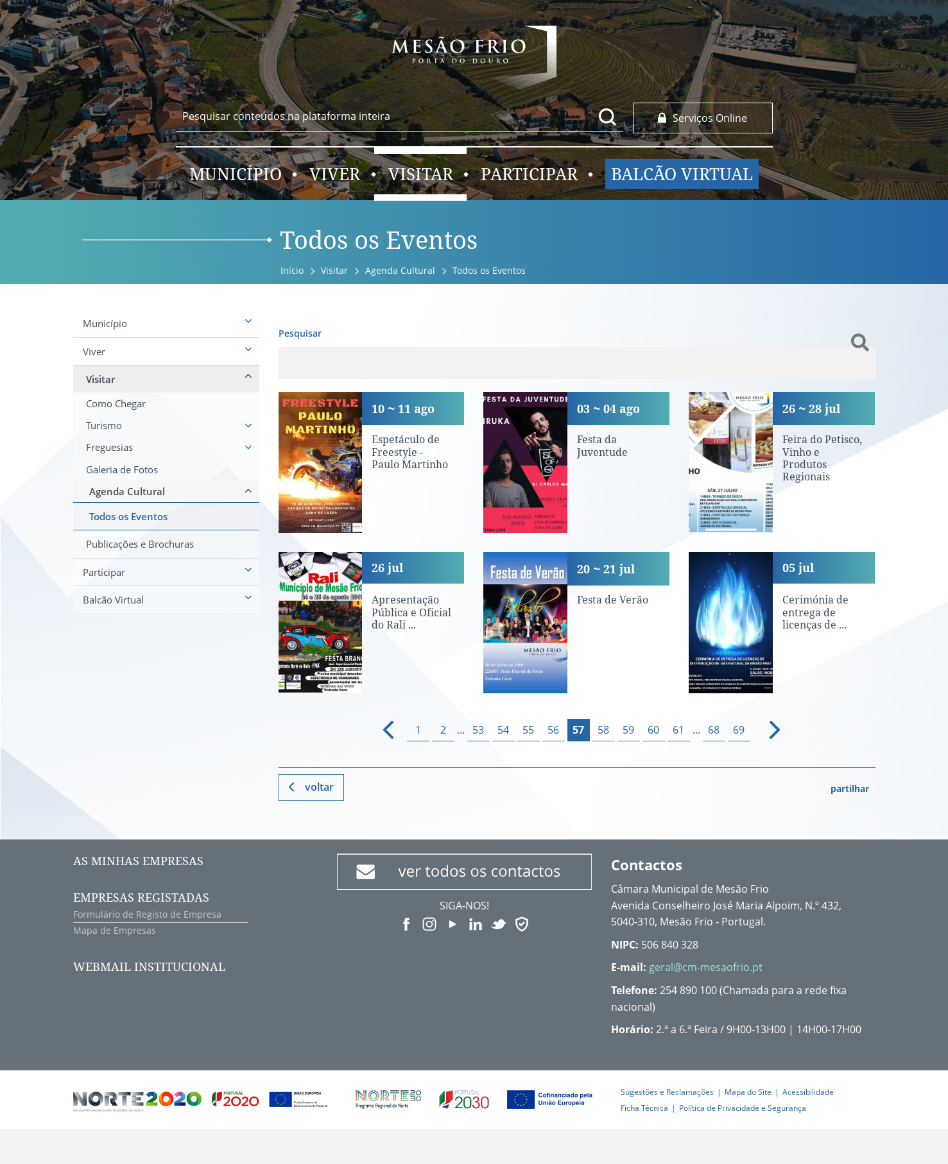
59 (628, 730)
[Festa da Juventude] (576, 462)
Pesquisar (300, 333)
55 (528, 730)
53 (478, 730)
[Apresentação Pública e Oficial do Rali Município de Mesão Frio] (372, 622)
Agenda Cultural (400, 270)
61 (678, 730)
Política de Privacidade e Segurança (742, 1107)
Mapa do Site (748, 1091)
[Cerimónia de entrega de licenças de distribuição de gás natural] (782, 622)
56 (553, 730)
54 (503, 730)
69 (739, 730)
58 (603, 730)
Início (292, 270)
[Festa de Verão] (576, 622)
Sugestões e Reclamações (667, 1091)
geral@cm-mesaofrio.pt (706, 967)
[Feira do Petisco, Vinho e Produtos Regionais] (782, 462)
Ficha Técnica (644, 1107)
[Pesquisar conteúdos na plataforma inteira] (608, 117)
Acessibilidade (808, 1091)
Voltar (319, 787)
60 (653, 730)
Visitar (334, 270)
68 (714, 730)
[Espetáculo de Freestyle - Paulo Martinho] (372, 462)
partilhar (850, 788)
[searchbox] (400, 116)
